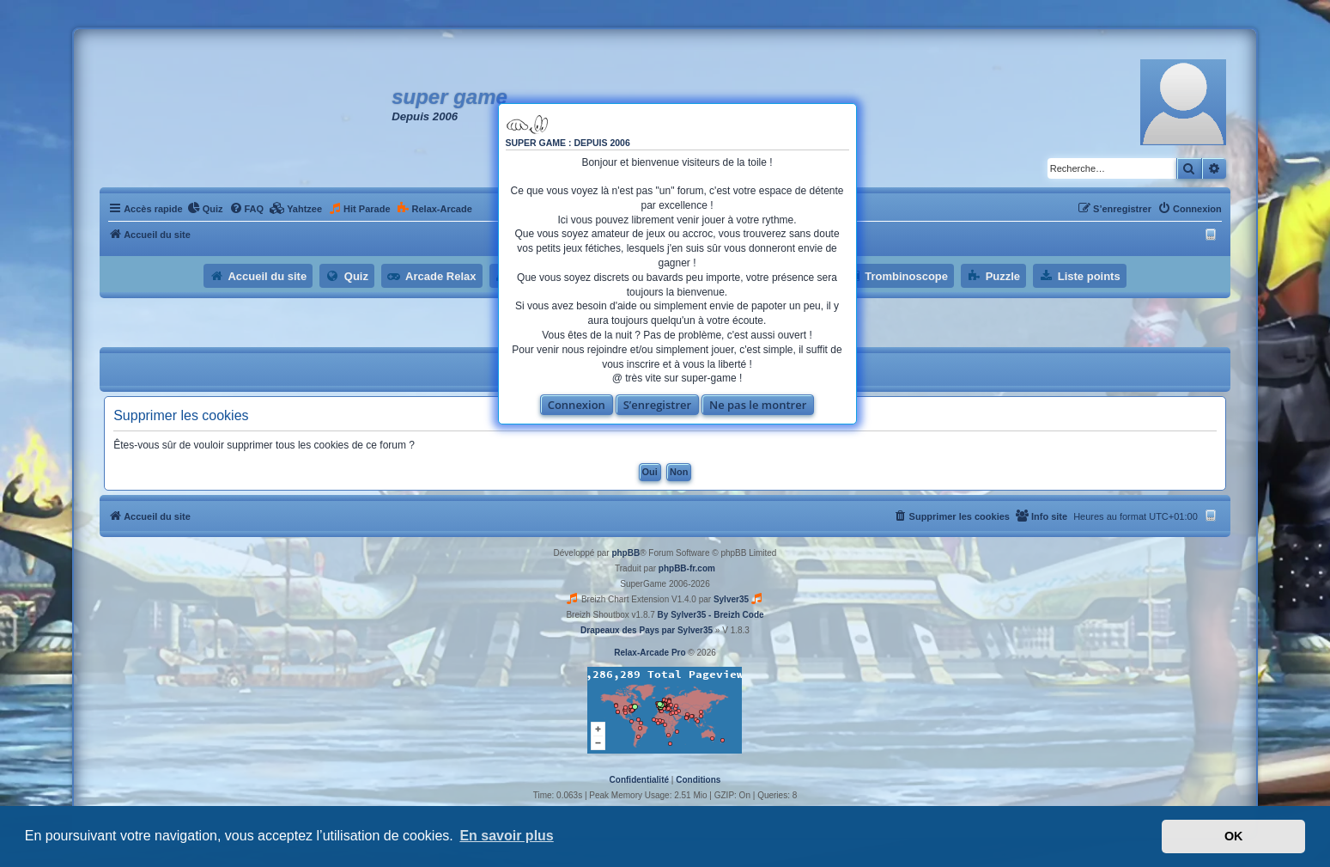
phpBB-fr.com (687, 568)
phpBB (625, 553)
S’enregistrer (657, 404)
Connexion (576, 404)
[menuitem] (205, 208)
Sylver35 (731, 599)
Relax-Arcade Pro (649, 652)
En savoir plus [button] (506, 835)
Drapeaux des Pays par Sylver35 (646, 630)
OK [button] (1233, 836)
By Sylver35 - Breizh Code (711, 615)
